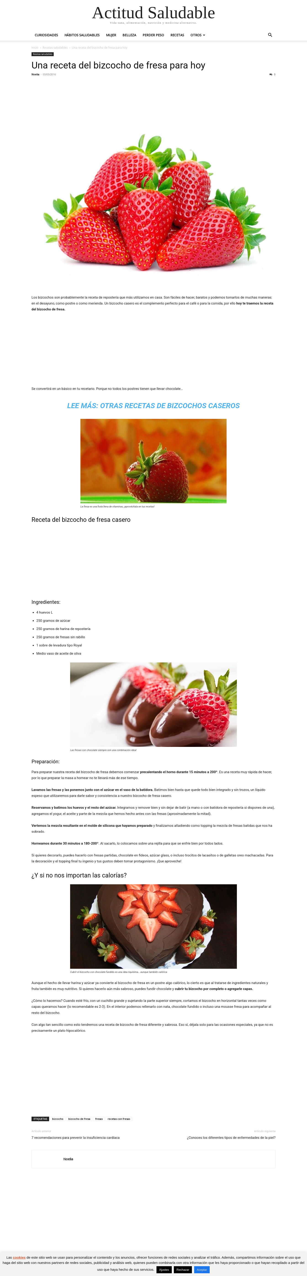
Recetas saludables (55, 48)
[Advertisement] (153, 350)
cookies (19, 1257)
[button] (270, 35)
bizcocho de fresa (79, 1119)
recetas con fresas (119, 1119)
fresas (99, 1119)
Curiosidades (46, 35)
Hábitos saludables (82, 35)
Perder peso (153, 35)
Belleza (129, 35)
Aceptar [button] (202, 1269)
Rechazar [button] (183, 1269)
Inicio (35, 48)
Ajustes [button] (164, 1269)
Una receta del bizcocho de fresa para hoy (118, 65)
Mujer (111, 35)
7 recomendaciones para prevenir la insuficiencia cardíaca (76, 1138)
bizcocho (57, 1119)
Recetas (177, 35)
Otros (196, 35)
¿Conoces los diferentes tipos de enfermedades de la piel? (231, 1138)
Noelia (35, 74)
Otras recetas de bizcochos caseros (170, 405)
